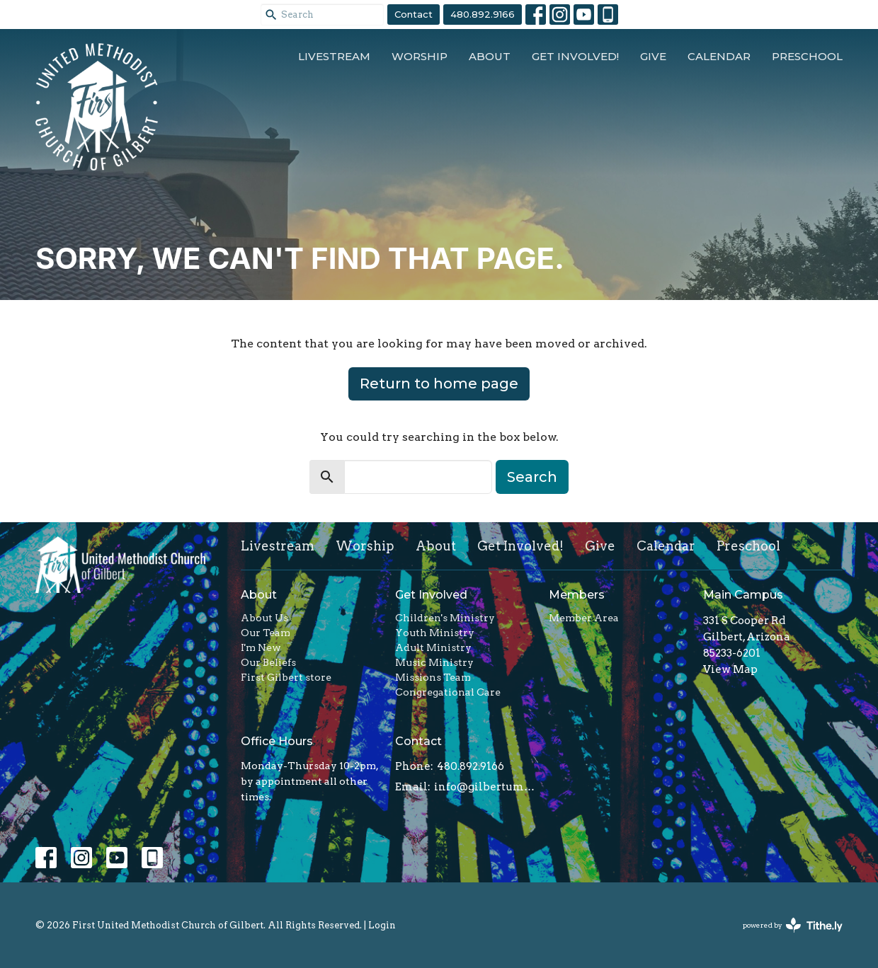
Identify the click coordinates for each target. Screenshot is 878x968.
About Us (264, 617)
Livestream (334, 56)
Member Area (584, 617)
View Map (730, 669)
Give (653, 56)
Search (532, 476)
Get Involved (431, 594)
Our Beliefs (268, 662)
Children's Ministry (445, 617)
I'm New (261, 647)
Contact (413, 14)
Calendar (719, 56)
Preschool (807, 56)
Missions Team (433, 677)
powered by (793, 925)
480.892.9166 (482, 14)
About (490, 56)
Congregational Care (448, 692)
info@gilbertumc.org (484, 786)
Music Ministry (434, 662)
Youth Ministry (434, 632)
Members (577, 594)
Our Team (265, 632)
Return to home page (439, 383)
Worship (419, 56)
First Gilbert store (286, 677)
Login (382, 925)
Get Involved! (575, 56)
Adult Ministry (433, 647)
